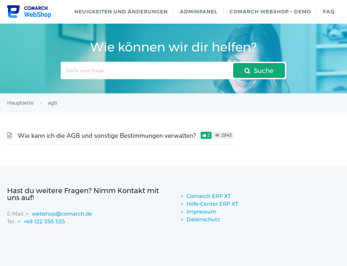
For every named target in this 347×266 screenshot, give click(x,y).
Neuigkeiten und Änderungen (121, 11)
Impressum (202, 211)
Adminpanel (199, 11)
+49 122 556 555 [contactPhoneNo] (44, 221)
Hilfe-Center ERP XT (212, 203)
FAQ (329, 11)
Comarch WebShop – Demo (270, 11)
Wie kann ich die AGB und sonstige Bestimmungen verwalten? (107, 135)
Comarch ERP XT (209, 196)
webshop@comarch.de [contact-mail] (62, 213)
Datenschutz (203, 219)
